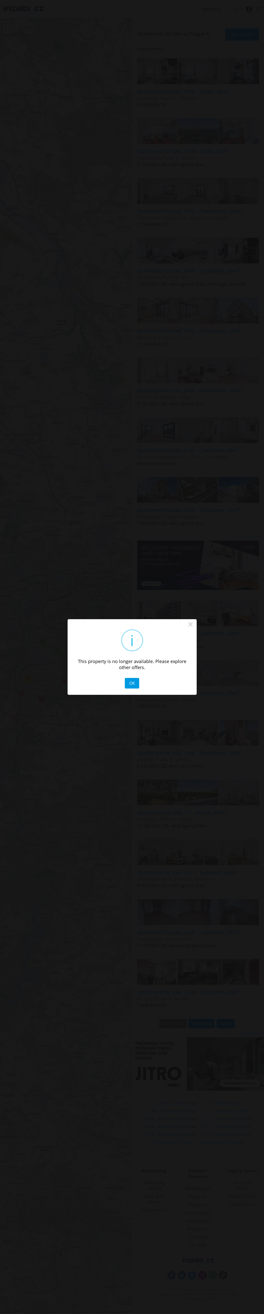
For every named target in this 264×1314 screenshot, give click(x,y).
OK (132, 683)
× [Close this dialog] (191, 625)
